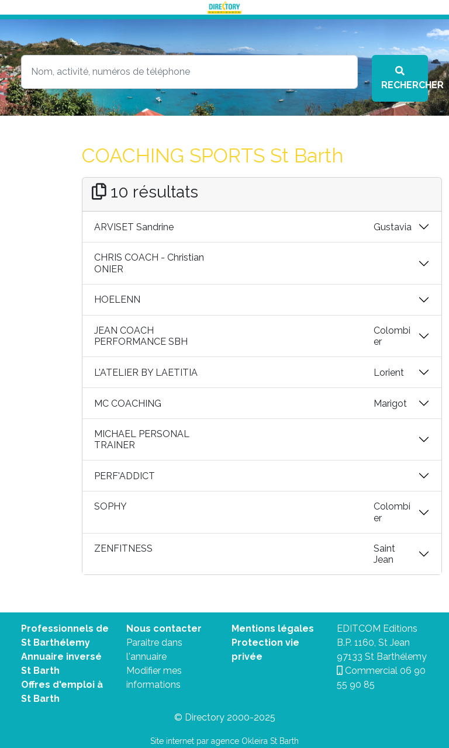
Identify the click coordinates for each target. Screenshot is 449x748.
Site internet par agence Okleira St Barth (224, 741)
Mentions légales (273, 628)
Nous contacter (164, 628)
